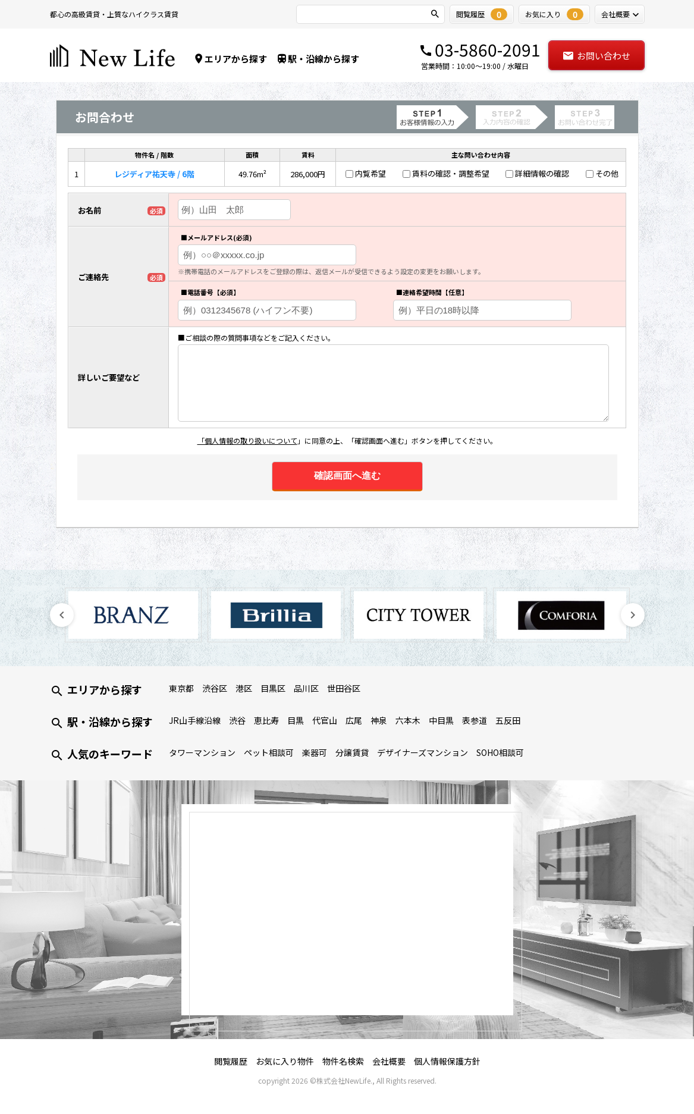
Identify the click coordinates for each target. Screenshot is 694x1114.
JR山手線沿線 (195, 720)
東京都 (181, 688)
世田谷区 (343, 688)
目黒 (295, 720)
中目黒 (441, 720)
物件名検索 (343, 1061)
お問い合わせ (596, 55)
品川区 (306, 688)
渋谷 (237, 720)
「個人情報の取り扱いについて (247, 440)
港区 (243, 688)
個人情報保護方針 (447, 1061)
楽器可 (314, 752)
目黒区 (272, 688)
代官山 (324, 720)
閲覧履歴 (230, 1061)
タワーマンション (202, 752)
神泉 (378, 720)
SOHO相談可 (500, 752)
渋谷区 (214, 688)
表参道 (474, 720)
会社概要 (389, 1061)
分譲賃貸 (352, 752)
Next (633, 615)
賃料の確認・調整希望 (450, 173)
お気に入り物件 (285, 1061)
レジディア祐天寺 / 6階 (154, 174)
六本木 (407, 720)
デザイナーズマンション (422, 752)
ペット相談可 (269, 752)
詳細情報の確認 (542, 173)
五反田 (507, 720)
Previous (62, 615)
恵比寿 (266, 720)
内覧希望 (370, 173)
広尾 (354, 720)
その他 (606, 173)
